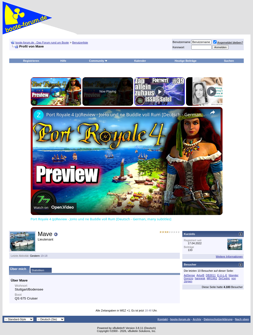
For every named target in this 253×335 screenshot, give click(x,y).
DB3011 (211, 275)
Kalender (140, 60)
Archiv (197, 319)
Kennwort (178, 47)
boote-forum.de (180, 319)
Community (98, 60)
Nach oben (242, 319)
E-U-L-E (222, 275)
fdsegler (234, 275)
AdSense (189, 275)
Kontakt (163, 319)
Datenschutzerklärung (218, 319)
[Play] (160, 91)
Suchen (229, 60)
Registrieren (31, 60)
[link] (39, 115)
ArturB (200, 275)
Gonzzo (188, 278)
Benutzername (182, 42)
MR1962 (212, 278)
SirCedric (224, 278)
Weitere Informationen (229, 256)
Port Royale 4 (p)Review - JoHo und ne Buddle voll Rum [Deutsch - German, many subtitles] (126, 115)
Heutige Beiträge (185, 60)
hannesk (200, 278)
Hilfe (63, 60)
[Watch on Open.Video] (54, 207)
